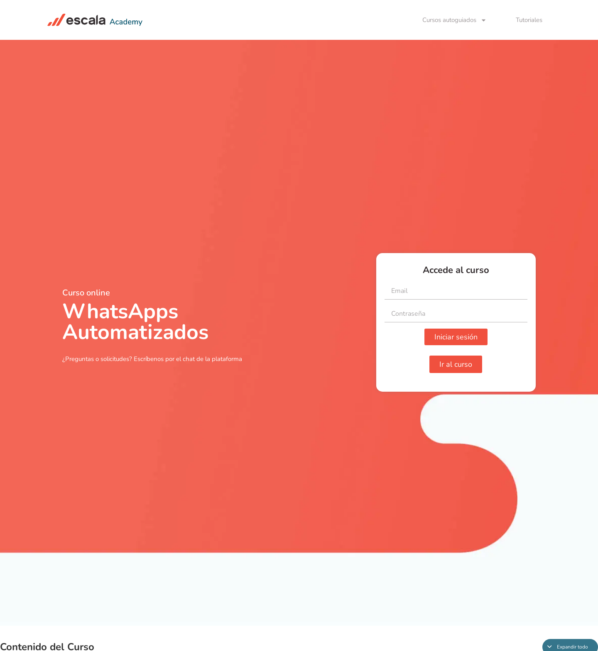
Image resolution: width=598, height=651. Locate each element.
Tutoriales (529, 20)
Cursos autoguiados (454, 20)
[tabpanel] (299, 333)
